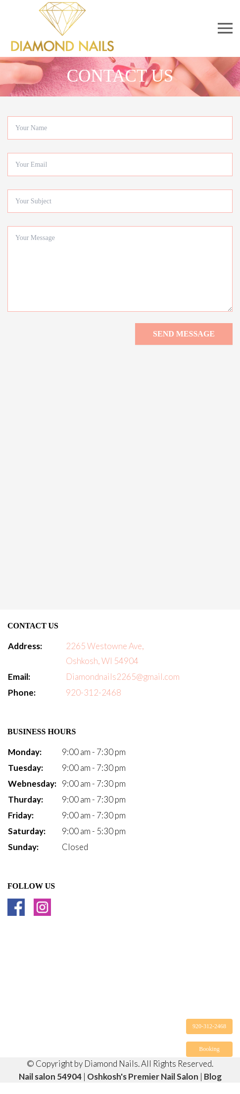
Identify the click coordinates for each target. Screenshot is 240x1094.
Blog (213, 1076)
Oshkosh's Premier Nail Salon (142, 1076)
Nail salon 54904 (50, 1076)
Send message (184, 334)
